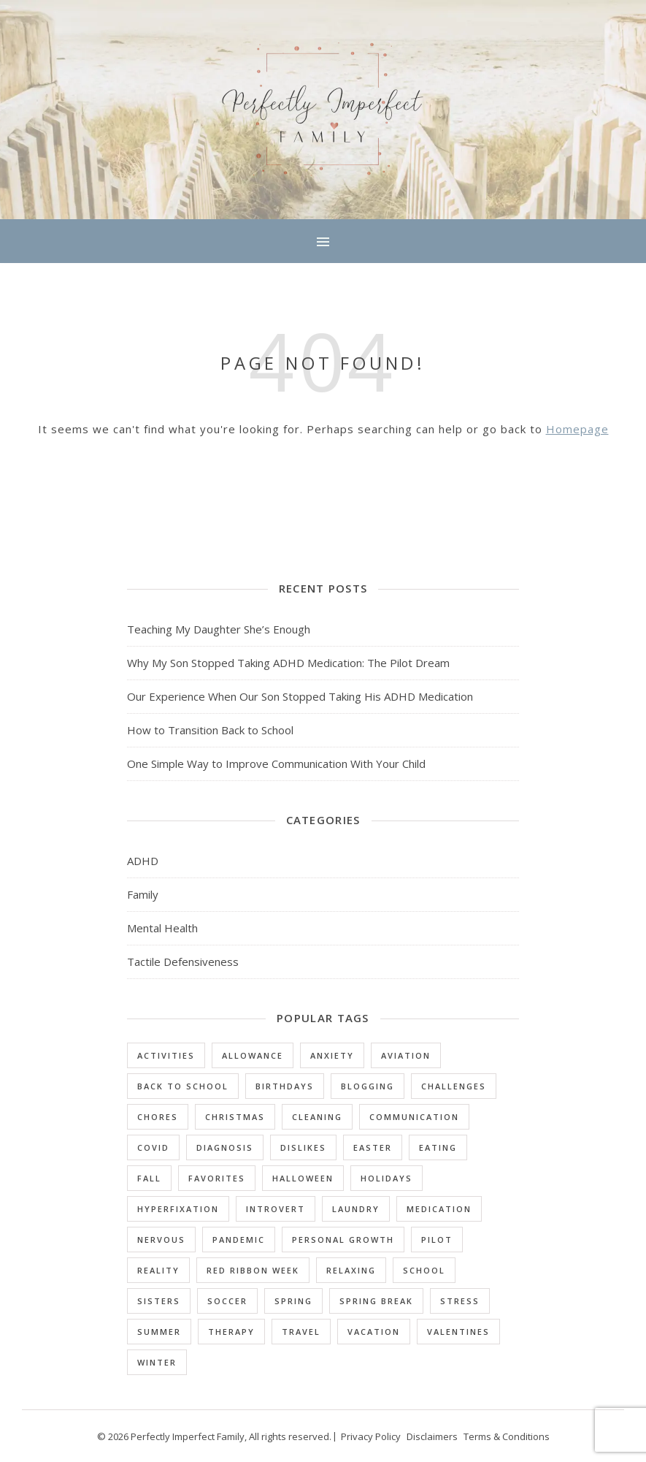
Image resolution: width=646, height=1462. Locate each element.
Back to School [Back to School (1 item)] (182, 1086)
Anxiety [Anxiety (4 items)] (332, 1055)
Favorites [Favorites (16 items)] (216, 1178)
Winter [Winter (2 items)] (157, 1362)
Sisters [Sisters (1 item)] (158, 1300)
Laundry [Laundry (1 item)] (356, 1208)
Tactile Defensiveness (183, 961)
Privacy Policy (371, 1436)
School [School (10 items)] (424, 1270)
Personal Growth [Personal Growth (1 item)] (343, 1239)
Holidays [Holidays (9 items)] (386, 1178)
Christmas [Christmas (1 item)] (235, 1116)
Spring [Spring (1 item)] (293, 1300)
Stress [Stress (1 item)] (460, 1300)
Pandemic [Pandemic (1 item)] (238, 1239)
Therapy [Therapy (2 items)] (231, 1331)
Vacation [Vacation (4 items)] (373, 1331)
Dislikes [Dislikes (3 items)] (303, 1147)
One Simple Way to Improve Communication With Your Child (276, 763)
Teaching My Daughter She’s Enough (218, 629)
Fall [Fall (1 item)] (149, 1178)
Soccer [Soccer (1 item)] (227, 1300)
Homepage (577, 429)
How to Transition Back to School (210, 730)
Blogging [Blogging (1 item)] (367, 1086)
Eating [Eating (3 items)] (438, 1147)
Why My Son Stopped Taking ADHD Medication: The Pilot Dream (288, 662)
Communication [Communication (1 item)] (414, 1116)
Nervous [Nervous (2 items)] (161, 1239)
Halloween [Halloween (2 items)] (303, 1178)
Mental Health (162, 928)
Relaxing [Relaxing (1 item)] (351, 1270)
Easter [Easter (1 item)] (372, 1147)
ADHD (142, 860)
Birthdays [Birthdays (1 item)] (284, 1086)
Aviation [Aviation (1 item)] (406, 1055)
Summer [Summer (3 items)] (159, 1331)
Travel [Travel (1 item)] (301, 1331)
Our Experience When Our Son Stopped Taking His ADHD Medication (300, 696)
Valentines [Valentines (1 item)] (458, 1331)
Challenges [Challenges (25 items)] (453, 1086)
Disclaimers (432, 1436)
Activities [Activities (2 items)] (166, 1055)
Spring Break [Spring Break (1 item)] (376, 1300)
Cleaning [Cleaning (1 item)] (317, 1116)
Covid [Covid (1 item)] (153, 1147)
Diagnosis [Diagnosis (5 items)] (224, 1147)
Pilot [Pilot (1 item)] (437, 1239)
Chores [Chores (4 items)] (157, 1116)
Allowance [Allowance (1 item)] (252, 1055)
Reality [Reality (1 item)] (158, 1270)
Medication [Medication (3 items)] (439, 1208)
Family (142, 894)
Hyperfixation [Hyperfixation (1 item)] (178, 1208)
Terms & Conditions (507, 1436)
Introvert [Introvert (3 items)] (275, 1208)
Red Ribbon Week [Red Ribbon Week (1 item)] (253, 1270)
